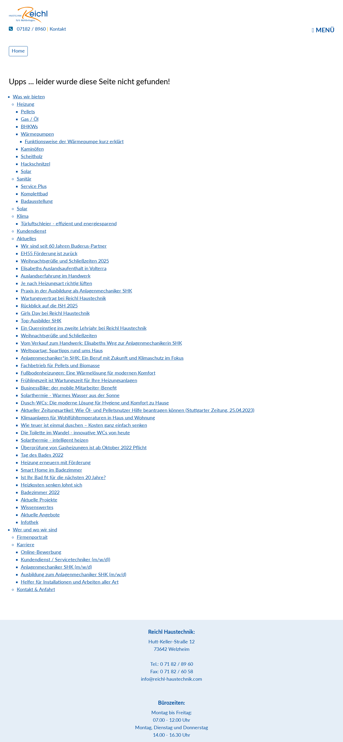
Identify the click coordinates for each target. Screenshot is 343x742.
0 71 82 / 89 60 (176, 664)
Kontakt (58, 29)
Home (18, 51)
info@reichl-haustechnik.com (171, 679)
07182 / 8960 (27, 29)
